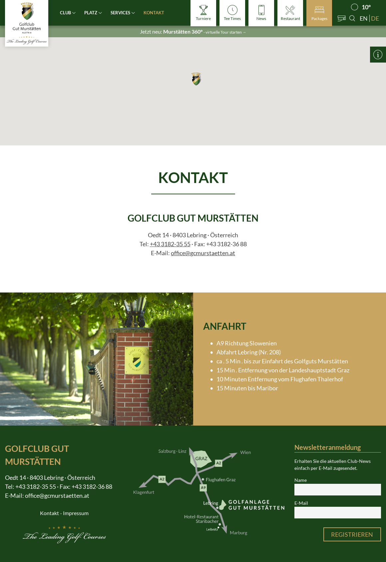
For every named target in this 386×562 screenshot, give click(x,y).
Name (300, 480)
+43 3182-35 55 (170, 244)
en (364, 18)
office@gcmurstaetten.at (203, 253)
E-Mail (301, 503)
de (375, 18)
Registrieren (352, 534)
